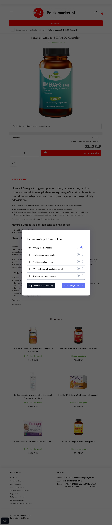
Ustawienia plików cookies (45, 239)
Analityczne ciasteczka (43, 262)
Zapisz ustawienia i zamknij (41, 285)
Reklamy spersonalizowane (44, 276)
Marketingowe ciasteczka (44, 254)
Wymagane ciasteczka (42, 247)
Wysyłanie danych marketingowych (48, 269)
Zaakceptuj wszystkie (73, 285)
